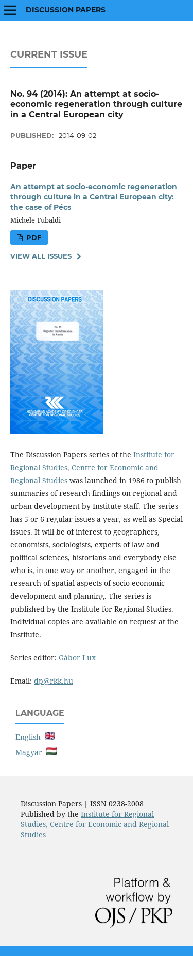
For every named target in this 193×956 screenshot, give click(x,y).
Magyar (36, 752)
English (35, 737)
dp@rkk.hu (53, 681)
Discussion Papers (66, 9)
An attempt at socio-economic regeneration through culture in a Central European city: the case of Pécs (93, 197)
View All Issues (41, 256)
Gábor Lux (77, 658)
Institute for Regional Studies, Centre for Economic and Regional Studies (92, 467)
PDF (32, 237)
